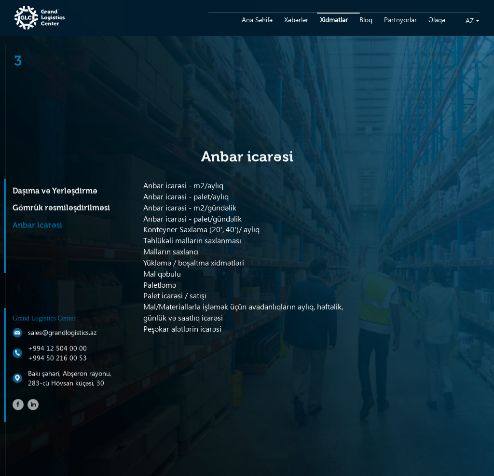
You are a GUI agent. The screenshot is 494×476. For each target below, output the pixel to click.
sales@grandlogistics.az (62, 332)
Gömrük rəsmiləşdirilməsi (61, 208)
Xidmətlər (334, 19)
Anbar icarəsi (37, 226)
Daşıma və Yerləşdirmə (55, 192)
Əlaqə (436, 19)
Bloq (365, 19)
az (470, 20)
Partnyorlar (400, 19)
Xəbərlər (296, 19)
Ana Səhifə (257, 19)
